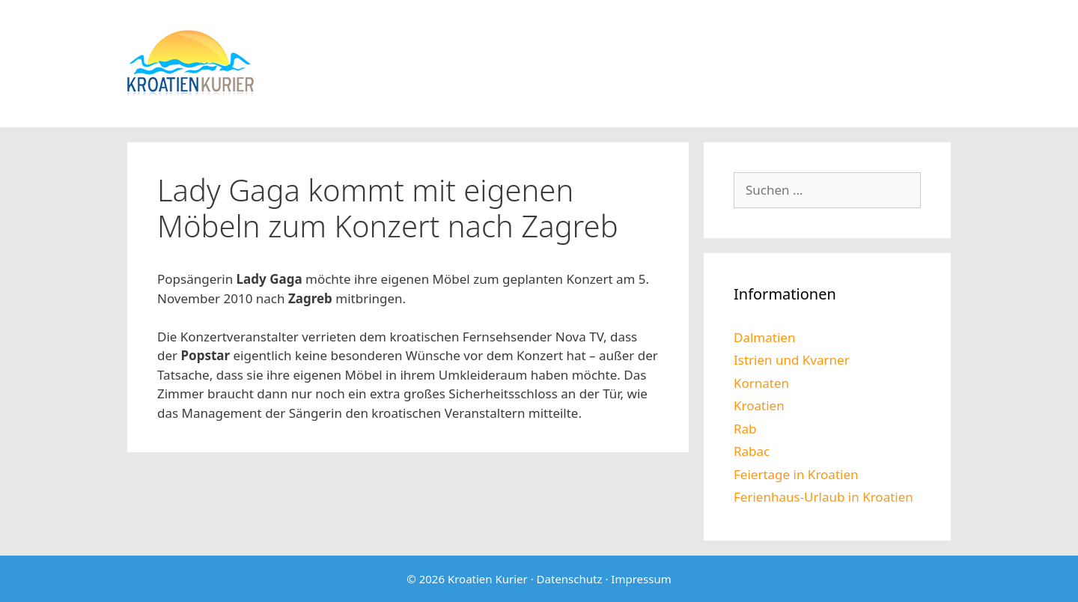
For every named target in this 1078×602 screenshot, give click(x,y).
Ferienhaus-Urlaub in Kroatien (823, 496)
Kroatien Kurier (488, 578)
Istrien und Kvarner (792, 359)
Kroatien (759, 405)
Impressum (641, 578)
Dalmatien (764, 337)
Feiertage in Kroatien (796, 474)
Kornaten (761, 383)
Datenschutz (570, 578)
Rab (745, 428)
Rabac (752, 451)
